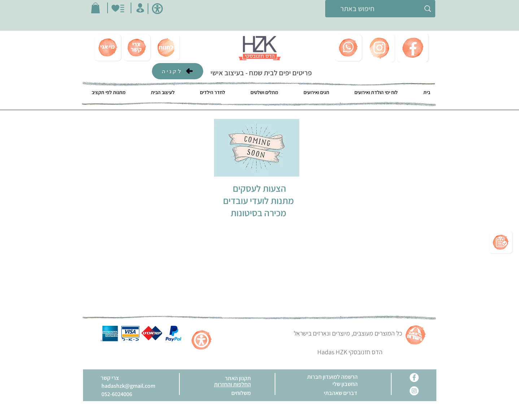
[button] (95, 8)
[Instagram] (414, 390)
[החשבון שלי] (140, 8)
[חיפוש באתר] (380, 8)
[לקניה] (177, 71)
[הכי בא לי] (118, 8)
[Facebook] (414, 377)
